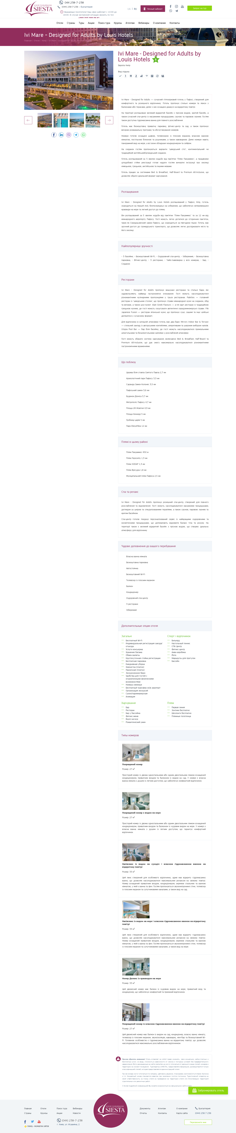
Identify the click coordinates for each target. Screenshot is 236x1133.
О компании (159, 23)
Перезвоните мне (198, 1122)
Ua (129, 9)
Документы (145, 1108)
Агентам (130, 23)
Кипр (128, 65)
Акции (91, 23)
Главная (28, 1108)
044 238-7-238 (74, 2)
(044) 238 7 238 (203, 1113)
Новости (77, 1113)
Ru (135, 9)
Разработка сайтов (41, 1126)
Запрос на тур (199, 8)
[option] (68, 80)
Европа (121, 65)
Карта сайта (182, 1113)
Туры (81, 23)
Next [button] (109, 120)
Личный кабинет (153, 8)
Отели (59, 23)
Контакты (175, 23)
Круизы (118, 23)
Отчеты (143, 1113)
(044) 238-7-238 (70, 6)
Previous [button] (28, 120)
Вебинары (143, 23)
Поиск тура (104, 23)
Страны (71, 23)
